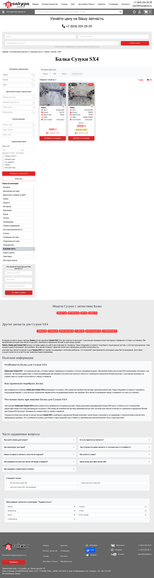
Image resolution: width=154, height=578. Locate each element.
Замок (18, 199)
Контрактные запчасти (16, 12)
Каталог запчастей (49, 4)
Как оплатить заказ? (88, 454)
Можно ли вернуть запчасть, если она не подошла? (23, 454)
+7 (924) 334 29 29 (143, 3)
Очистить (19, 179)
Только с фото (9, 156)
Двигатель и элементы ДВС (18, 195)
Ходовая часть (18, 249)
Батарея (18, 187)
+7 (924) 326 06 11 (144, 550)
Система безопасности (18, 230)
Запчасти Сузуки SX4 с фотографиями (23, 487)
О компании (113, 4)
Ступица (113, 507)
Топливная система (18, 237)
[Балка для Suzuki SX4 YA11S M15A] (53, 94)
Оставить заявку (19, 292)
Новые (6, 165)
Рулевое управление (18, 226)
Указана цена (8, 159)
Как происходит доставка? (14, 447)
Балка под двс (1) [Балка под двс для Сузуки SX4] (93, 331)
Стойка (113, 511)
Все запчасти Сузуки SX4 (18, 483)
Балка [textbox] (17, 75)
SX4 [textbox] (17, 85)
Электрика (18, 257)
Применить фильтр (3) (19, 173)
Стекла (18, 234)
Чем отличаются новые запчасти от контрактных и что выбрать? (105, 447)
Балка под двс (113, 515)
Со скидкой (8, 162)
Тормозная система (18, 241)
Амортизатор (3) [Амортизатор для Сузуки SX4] (66, 331)
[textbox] (17, 97)
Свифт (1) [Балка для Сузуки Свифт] (93, 313)
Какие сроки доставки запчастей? (93, 462)
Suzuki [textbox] (17, 80)
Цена (141, 80)
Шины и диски (18, 253)
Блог (73, 4)
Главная (35, 4)
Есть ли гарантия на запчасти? (92, 440)
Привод (41, 507)
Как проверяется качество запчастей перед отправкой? (26, 462)
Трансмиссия (18, 245)
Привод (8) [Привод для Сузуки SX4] (41, 331)
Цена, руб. (6, 146)
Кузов (18, 214)
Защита (18, 203)
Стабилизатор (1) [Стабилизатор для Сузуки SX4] (110, 331)
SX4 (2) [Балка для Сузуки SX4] (84, 313)
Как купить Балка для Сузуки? (16, 440)
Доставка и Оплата (86, 4)
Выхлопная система (18, 191)
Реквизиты (13, 562)
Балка (41, 515)
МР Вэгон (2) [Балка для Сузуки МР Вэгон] (73, 313)
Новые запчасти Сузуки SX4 (90, 483)
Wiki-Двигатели (66, 561)
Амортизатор (41, 511)
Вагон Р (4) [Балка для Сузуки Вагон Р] (61, 313)
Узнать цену (135, 43)
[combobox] (79, 12)
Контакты (126, 4)
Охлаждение (18, 222)
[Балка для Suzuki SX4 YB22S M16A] (81, 94)
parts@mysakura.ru (142, 6)
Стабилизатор (41, 519)
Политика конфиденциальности (14, 555)
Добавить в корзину (52, 138)
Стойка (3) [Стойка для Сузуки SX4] (79, 331)
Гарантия (101, 4)
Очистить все (77, 74)
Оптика (18, 218)
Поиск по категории (10, 183)
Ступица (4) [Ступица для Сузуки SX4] (53, 331)
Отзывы (64, 4)
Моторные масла (10, 260)
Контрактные (8, 168)
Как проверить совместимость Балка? (19, 469)
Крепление (18, 211)
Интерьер (18, 207)
